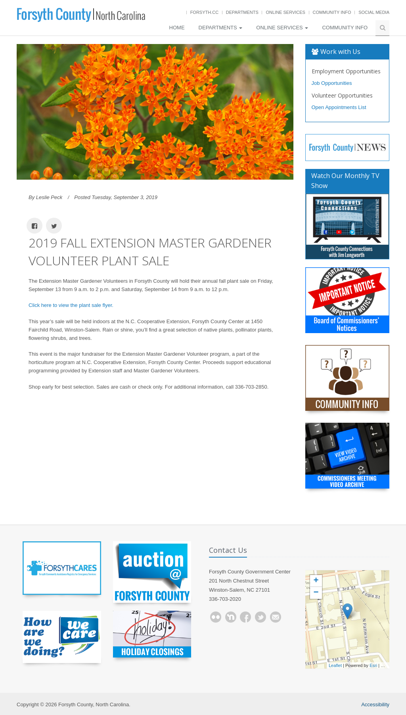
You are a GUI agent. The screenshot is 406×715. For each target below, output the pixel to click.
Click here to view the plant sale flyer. (71, 305)
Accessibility (375, 704)
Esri (373, 665)
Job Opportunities (332, 83)
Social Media (373, 12)
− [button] (315, 593)
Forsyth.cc (204, 12)
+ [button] (315, 581)
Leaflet (335, 665)
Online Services (285, 12)
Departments (242, 12)
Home (177, 28)
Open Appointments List (339, 107)
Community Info (332, 12)
